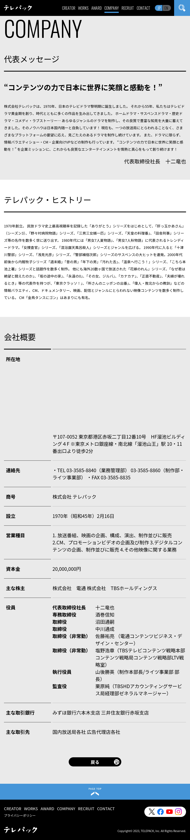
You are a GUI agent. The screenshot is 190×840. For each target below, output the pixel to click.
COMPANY (111, 8)
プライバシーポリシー (20, 815)
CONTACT (143, 8)
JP (159, 8)
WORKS (83, 8)
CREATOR (68, 8)
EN (166, 8)
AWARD (96, 8)
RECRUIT (128, 8)
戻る (95, 762)
